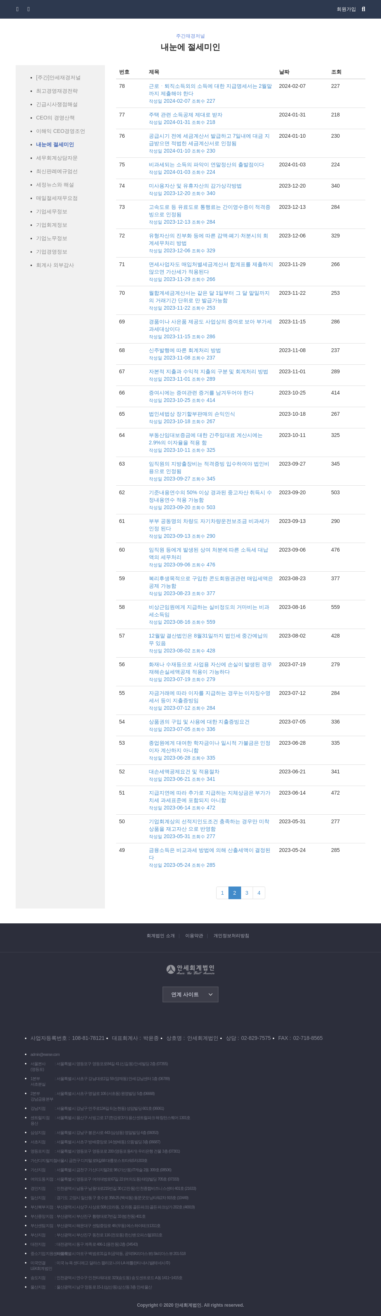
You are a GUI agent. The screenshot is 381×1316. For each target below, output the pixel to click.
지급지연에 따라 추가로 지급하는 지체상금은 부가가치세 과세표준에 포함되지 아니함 (211, 800)
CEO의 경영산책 (55, 118)
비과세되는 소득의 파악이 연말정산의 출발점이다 (211, 169)
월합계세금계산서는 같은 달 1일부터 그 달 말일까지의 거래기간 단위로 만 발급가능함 (211, 301)
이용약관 (194, 935)
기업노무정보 (51, 238)
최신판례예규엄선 (57, 171)
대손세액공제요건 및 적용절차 (211, 776)
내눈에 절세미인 (55, 144)
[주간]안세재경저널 (58, 77)
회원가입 (346, 9)
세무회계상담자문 (57, 158)
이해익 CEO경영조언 (60, 131)
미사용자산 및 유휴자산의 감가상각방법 (211, 190)
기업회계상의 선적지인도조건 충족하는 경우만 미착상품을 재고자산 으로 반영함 (211, 829)
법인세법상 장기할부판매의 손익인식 (211, 418)
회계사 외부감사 (55, 265)
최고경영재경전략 (57, 91)
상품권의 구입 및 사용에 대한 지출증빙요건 (211, 726)
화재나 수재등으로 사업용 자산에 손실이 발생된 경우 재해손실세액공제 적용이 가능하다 (211, 672)
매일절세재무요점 (57, 198)
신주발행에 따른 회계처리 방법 (211, 354)
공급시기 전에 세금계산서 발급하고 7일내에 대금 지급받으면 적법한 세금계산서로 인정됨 (211, 143)
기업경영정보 (51, 252)
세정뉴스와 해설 (55, 185)
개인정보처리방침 (231, 935)
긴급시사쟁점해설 (57, 104)
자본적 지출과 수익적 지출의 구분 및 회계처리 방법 (211, 375)
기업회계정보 (51, 225)
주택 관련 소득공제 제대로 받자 (211, 119)
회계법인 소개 (161, 935)
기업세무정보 (51, 211)
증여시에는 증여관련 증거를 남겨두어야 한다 (211, 397)
